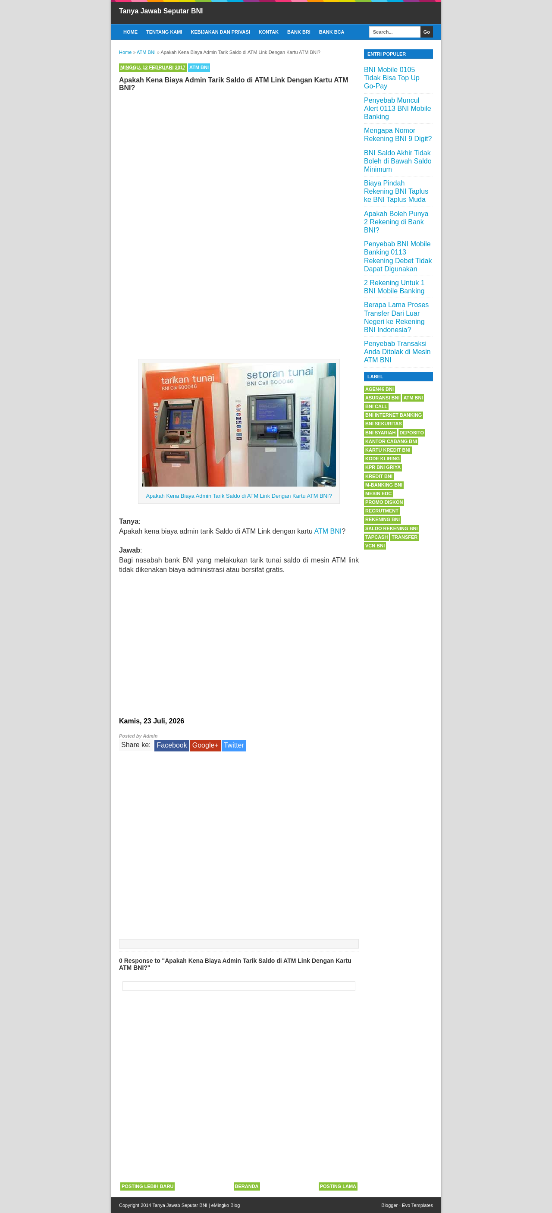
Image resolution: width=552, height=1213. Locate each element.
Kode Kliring (382, 458)
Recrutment (381, 510)
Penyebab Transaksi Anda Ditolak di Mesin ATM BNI (397, 352)
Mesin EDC (378, 493)
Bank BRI (298, 32)
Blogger (389, 1205)
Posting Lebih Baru (147, 1186)
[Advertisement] (239, 158)
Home (130, 32)
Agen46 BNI (379, 389)
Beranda (247, 1186)
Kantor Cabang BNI (391, 441)
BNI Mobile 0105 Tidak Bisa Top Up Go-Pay (392, 78)
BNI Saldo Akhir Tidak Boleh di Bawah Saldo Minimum (398, 161)
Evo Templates (417, 1205)
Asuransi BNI (382, 397)
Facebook (172, 745)
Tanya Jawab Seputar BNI (161, 11)
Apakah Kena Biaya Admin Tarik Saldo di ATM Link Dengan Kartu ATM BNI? (239, 496)
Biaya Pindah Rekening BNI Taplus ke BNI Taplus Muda (396, 191)
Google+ (205, 745)
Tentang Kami (164, 32)
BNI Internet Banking (393, 415)
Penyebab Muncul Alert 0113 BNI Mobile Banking (397, 108)
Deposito (412, 432)
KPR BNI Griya (383, 467)
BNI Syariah (380, 432)
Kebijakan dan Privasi (220, 32)
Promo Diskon (384, 502)
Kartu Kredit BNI (388, 450)
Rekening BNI (382, 519)
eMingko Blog (225, 1205)
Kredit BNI (378, 476)
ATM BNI (199, 67)
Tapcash (376, 537)
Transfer (404, 537)
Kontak (269, 32)
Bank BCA (332, 32)
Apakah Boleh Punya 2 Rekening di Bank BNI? (396, 222)
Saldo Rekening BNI (391, 528)
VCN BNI (375, 545)
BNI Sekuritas (383, 423)
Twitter (234, 745)
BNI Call (376, 406)
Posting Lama (338, 1186)
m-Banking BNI (383, 484)
